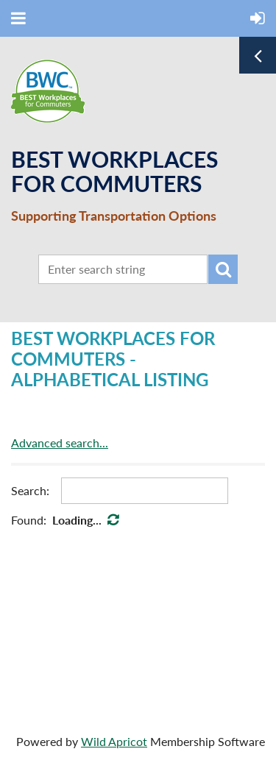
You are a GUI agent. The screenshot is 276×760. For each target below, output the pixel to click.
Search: (30, 490)
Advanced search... (59, 443)
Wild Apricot (114, 741)
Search (223, 269)
